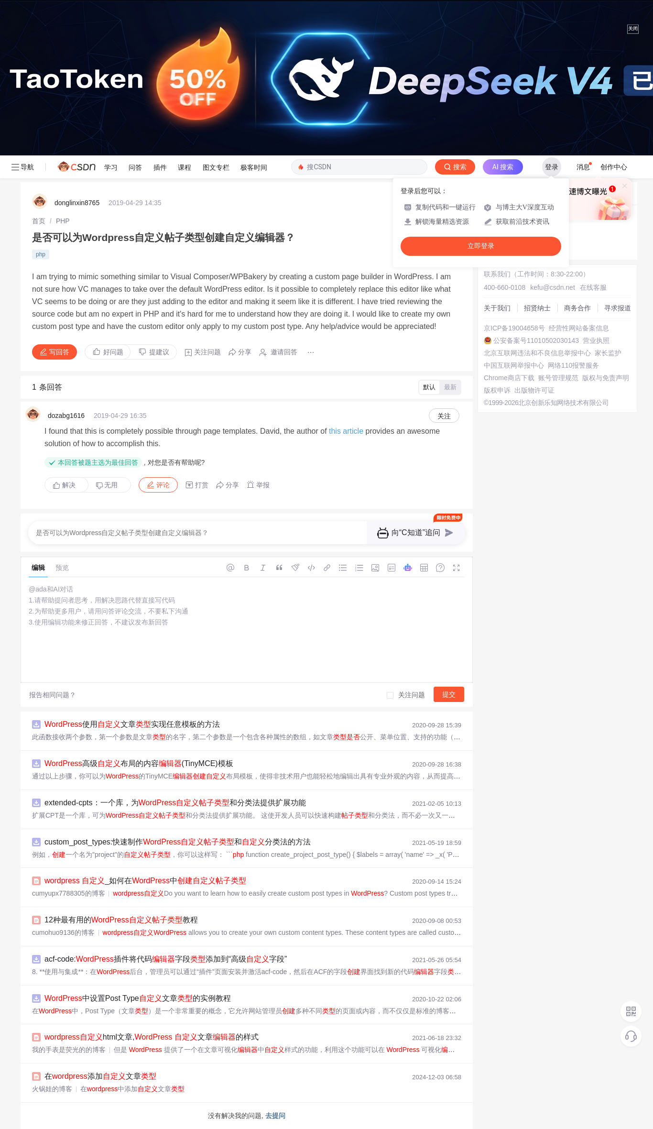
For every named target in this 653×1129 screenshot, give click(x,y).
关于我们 (497, 308)
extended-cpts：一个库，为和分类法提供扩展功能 (175, 803)
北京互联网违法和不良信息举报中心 (537, 353)
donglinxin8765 (76, 203)
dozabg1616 (66, 415)
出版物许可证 (534, 390)
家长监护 (608, 353)
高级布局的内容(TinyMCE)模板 (138, 763)
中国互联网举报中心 (514, 365)
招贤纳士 (537, 308)
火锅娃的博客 (52, 1089)
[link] (38, 221)
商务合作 (577, 308)
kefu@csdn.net (552, 287)
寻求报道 (617, 308)
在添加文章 (100, 1076)
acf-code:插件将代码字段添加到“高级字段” (165, 959)
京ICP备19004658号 (514, 328)
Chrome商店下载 (509, 378)
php (40, 254)
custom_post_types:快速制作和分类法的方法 (177, 842)
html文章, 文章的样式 (151, 1037)
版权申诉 (497, 390)
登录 (551, 167)
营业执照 (596, 340)
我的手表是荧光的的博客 (69, 1049)
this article (346, 431)
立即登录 (481, 246)
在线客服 (593, 287)
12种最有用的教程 (121, 920)
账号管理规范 (558, 378)
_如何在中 (145, 881)
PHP (63, 221)
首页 (38, 221)
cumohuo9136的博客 (63, 932)
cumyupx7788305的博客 (68, 893)
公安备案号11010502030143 (536, 340)
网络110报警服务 (573, 365)
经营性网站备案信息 (579, 328)
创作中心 (613, 167)
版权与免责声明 (605, 378)
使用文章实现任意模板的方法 (132, 724)
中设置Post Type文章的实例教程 (137, 998)
